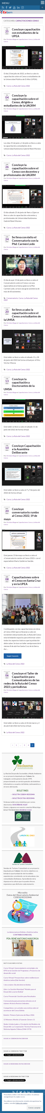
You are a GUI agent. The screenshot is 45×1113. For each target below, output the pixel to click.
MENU (5, 3)
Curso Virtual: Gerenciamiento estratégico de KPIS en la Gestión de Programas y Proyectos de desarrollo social (22, 970)
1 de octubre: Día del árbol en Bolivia (17, 985)
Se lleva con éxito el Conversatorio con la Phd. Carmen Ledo (25, 241)
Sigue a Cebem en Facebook (16, 1038)
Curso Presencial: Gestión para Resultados (20, 996)
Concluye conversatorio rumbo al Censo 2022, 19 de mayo (21, 514)
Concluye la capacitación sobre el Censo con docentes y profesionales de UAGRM (21, 170)
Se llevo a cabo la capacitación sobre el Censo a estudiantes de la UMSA (22, 314)
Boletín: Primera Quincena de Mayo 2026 (19, 1015)
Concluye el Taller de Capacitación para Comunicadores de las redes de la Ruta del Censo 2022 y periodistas (21, 680)
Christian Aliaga (11, 39)
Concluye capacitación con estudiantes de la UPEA (26, 33)
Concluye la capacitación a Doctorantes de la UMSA (19, 384)
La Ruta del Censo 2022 (21, 86)
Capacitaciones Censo (25, 39)
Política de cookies (21, 1103)
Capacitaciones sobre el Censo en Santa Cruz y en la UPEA (26, 581)
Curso (8, 86)
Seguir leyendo (12, 656)
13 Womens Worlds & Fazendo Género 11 (19, 1020)
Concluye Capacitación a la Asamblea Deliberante (26, 449)
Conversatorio (12, 298)
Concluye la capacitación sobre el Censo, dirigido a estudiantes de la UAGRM (21, 100)
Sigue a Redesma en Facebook (17, 1064)
